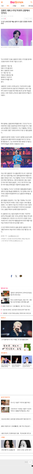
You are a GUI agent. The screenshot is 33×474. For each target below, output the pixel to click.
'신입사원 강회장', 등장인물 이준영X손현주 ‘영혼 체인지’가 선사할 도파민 (16, 309)
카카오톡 (21, 276)
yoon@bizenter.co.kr (13, 236)
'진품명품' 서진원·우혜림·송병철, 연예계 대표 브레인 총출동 (16, 313)
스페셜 (14, 6)
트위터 (16, 276)
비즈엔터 (16, 2)
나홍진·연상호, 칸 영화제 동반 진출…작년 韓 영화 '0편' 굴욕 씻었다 (17, 433)
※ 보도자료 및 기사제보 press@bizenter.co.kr (12, 240)
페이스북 (11, 276)
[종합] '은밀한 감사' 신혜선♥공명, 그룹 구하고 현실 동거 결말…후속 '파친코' (16, 306)
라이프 (22, 6)
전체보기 (2, 1)
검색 (31, 1)
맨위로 (26, 462)
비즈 (2, 6)
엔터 (8, 6)
